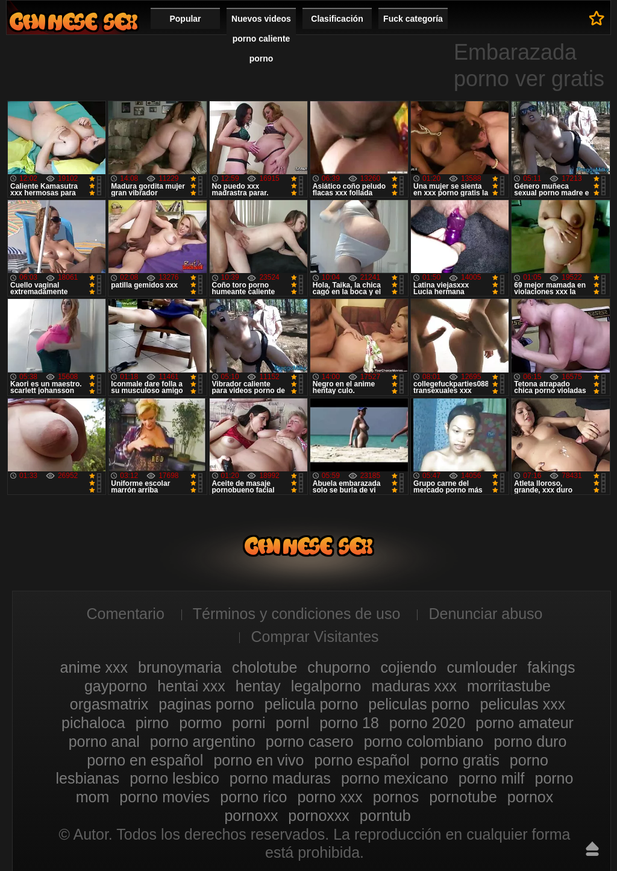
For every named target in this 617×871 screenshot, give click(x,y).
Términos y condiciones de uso (297, 613)
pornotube (463, 796)
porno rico (253, 796)
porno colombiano (424, 741)
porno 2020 (427, 722)
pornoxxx (318, 815)
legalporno (326, 686)
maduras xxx (414, 686)
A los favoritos (596, 18)
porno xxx (329, 796)
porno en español (145, 760)
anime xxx (94, 667)
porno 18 (349, 722)
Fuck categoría (413, 19)
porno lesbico (174, 778)
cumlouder (482, 667)
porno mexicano (394, 778)
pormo (200, 722)
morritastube (509, 686)
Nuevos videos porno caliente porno (261, 38)
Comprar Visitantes (314, 636)
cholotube (264, 667)
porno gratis (460, 760)
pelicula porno (312, 704)
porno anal (104, 741)
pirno (152, 722)
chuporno (338, 667)
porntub (385, 815)
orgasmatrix (109, 704)
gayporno (115, 686)
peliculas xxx (522, 704)
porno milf (492, 778)
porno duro (529, 741)
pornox (530, 796)
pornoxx (251, 815)
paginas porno (206, 704)
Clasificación (337, 19)
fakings (551, 667)
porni (249, 722)
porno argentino (202, 741)
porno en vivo (258, 760)
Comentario (125, 613)
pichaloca (93, 722)
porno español (361, 760)
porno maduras (280, 778)
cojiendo (409, 667)
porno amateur (524, 722)
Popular (185, 19)
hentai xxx (191, 686)
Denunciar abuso (485, 613)
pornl (293, 722)
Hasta (592, 848)
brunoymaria (180, 667)
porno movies (164, 796)
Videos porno (73, 21)
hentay (258, 686)
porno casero (310, 741)
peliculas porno (418, 704)
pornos (396, 796)
